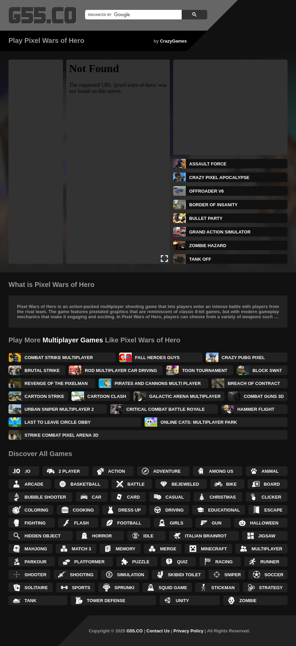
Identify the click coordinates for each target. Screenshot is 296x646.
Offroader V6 (206, 191)
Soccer (273, 574)
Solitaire (36, 587)
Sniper (233, 574)
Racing (224, 561)
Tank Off (200, 259)
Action (116, 471)
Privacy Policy (188, 630)
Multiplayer (266, 548)
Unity (182, 600)
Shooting (81, 574)
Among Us (221, 471)
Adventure (167, 471)
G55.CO (135, 630)
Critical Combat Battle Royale (165, 409)
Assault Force (208, 163)
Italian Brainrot (206, 535)
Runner (269, 561)
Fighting (35, 523)
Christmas (223, 497)
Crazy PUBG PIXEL (243, 357)
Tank (30, 600)
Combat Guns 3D (264, 396)
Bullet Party (206, 218)
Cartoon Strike (44, 396)
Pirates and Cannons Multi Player (158, 383)
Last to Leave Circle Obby (57, 422)
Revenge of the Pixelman (56, 383)
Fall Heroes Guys (157, 357)
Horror (102, 535)
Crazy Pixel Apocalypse (219, 177)
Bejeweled (185, 484)
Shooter (35, 574)
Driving (174, 510)
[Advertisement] (36, 162)
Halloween (264, 523)
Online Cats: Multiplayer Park (199, 422)
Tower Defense (106, 600)
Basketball (85, 484)
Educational (224, 510)
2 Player (69, 471)
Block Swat (267, 370)
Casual (174, 497)
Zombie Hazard (207, 245)
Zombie (248, 600)
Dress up (129, 510)
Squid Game (173, 587)
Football (129, 523)
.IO (27, 471)
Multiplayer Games (73, 340)
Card (133, 497)
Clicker (271, 497)
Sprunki (124, 587)
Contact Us (158, 630)
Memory (125, 548)
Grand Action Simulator (219, 232)
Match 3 (81, 548)
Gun (216, 523)
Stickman (223, 587)
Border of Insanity (213, 204)
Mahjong (35, 548)
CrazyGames (173, 41)
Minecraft (214, 548)
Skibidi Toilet (184, 574)
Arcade (34, 484)
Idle (148, 535)
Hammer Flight (255, 409)
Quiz (182, 561)
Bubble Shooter (45, 497)
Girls (176, 523)
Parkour (35, 561)
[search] (132, 15)
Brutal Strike (42, 370)
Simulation (130, 574)
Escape (273, 510)
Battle (136, 484)
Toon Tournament (204, 370)
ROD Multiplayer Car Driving (121, 370)
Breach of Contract (254, 383)
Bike (231, 484)
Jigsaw (267, 535)
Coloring (36, 510)
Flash (81, 523)
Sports (81, 587)
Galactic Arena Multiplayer (185, 396)
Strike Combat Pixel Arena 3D (61, 435)
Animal (270, 471)
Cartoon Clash (106, 396)
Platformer (89, 561)
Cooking (83, 510)
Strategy (271, 587)
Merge (168, 548)
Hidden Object (42, 535)
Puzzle (141, 561)
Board (272, 484)
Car (96, 497)
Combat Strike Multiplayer (58, 357)
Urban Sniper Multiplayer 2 (59, 409)
